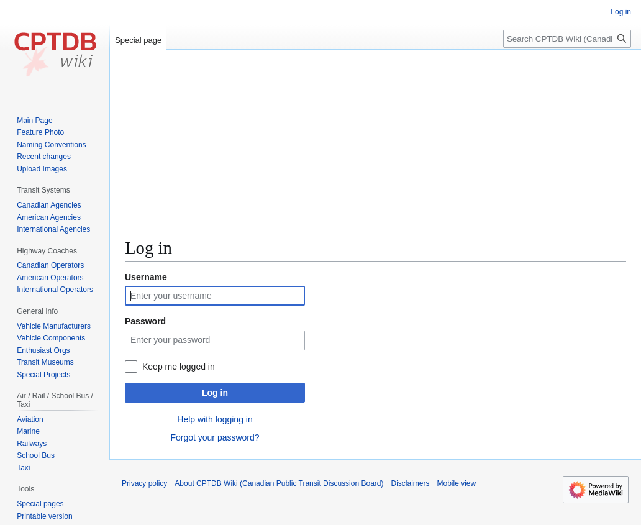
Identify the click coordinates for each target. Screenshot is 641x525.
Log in (215, 393)
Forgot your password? (214, 437)
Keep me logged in (178, 367)
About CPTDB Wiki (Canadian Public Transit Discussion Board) (279, 483)
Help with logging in (214, 419)
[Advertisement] (375, 149)
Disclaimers (410, 483)
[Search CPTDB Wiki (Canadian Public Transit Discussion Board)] (567, 39)
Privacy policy (144, 483)
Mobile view (456, 483)
